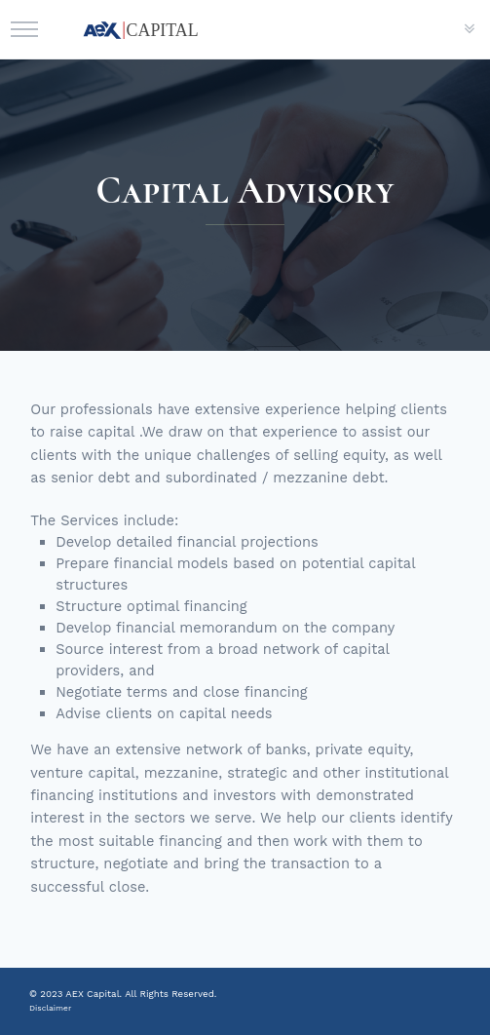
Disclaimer (50, 1008)
